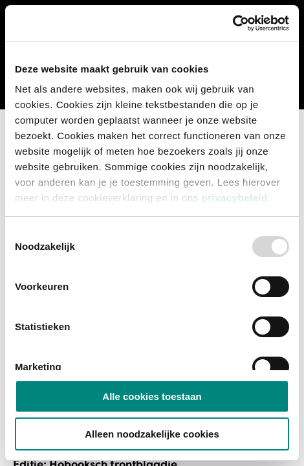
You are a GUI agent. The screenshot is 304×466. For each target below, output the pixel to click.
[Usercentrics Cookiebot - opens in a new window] (232, 23)
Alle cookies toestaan (151, 396)
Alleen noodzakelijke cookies (152, 433)
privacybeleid (234, 197)
